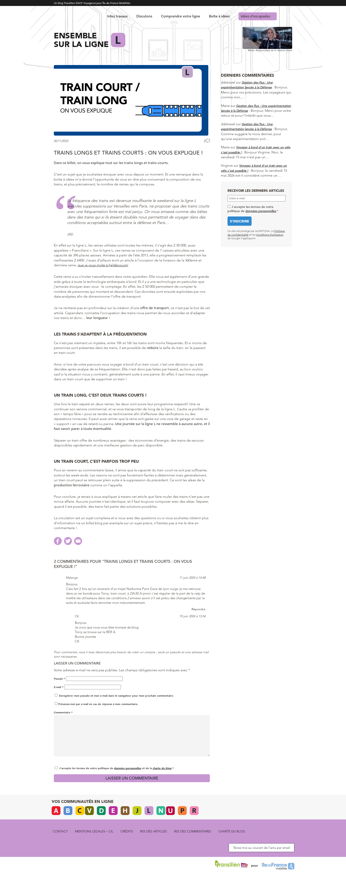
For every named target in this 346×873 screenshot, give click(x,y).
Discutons (144, 16)
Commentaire (63, 712)
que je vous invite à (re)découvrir (103, 265)
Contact (60, 831)
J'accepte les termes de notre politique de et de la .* (116, 768)
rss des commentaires (192, 831)
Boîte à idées (219, 16)
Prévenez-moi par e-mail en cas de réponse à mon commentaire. (96, 704)
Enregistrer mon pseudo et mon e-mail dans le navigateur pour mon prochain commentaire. (116, 695)
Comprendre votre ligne (180, 16)
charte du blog (162, 768)
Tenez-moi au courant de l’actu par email (261, 848)
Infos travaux (117, 16)
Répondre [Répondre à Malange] (198, 609)
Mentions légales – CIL (94, 831)
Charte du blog (231, 831)
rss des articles (153, 831)
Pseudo (59, 678)
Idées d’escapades (255, 16)
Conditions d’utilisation (269, 234)
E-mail (58, 687)
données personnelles (127, 768)
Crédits (126, 831)
